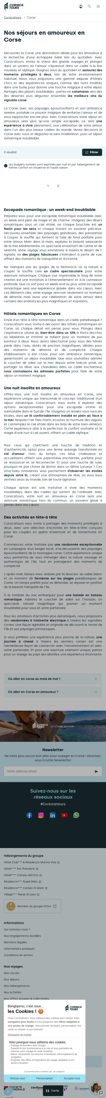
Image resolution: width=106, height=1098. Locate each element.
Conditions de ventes (18, 955)
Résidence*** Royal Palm (20, 881)
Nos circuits (11, 973)
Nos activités (12, 992)
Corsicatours (12, 17)
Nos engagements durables (22, 936)
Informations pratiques (19, 948)
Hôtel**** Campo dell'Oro (21, 875)
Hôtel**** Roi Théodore (19, 868)
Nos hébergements (17, 986)
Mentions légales (15, 942)
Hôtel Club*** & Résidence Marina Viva (30, 862)
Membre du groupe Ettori (34, 906)
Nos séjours (11, 979)
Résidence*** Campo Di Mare (24, 888)
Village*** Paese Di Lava (20, 894)
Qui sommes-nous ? (17, 929)
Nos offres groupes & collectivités (26, 998)
